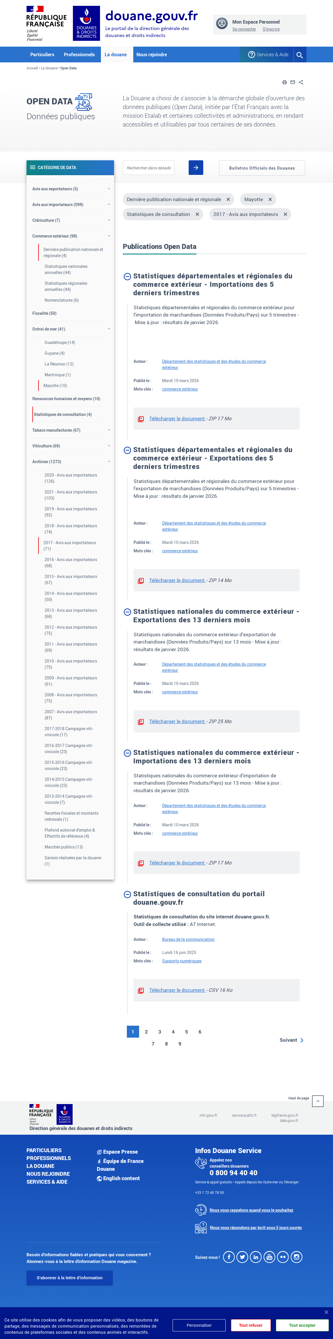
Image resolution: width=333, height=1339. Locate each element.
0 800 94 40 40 (233, 1172)
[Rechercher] (196, 167)
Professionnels (49, 1158)
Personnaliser (198, 1325)
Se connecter (244, 29)
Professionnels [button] (79, 54)
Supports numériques (181, 961)
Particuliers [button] (42, 54)
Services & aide (47, 1181)
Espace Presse (117, 1151)
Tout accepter (302, 1325)
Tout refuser (250, 1325)
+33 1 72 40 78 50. (210, 1192)
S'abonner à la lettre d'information (70, 1277)
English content (118, 1178)
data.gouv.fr (289, 1120)
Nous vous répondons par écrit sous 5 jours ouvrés (256, 1227)
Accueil (32, 68)
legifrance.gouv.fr (284, 1115)
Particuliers (44, 1150)
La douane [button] (116, 54)
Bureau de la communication (188, 939)
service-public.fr (244, 1115)
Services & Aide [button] (270, 54)
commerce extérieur (180, 389)
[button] (284, 81)
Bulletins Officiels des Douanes (262, 168)
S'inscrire (271, 29)
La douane (49, 68)
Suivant (288, 1039)
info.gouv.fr (208, 1115)
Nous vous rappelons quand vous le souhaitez (251, 1210)
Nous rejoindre (151, 54)
